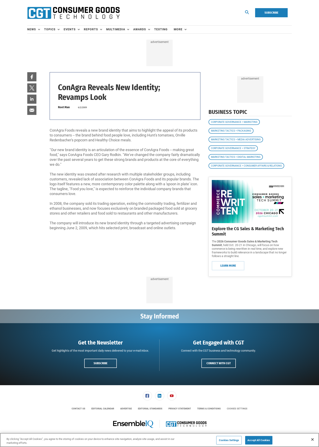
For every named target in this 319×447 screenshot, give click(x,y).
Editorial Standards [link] (150, 408)
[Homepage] (73, 13)
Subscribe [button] (100, 363)
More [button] (178, 29)
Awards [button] (139, 29)
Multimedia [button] (115, 29)
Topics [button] (50, 29)
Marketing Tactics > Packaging (231, 130)
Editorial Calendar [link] (102, 408)
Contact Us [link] (78, 408)
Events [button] (70, 29)
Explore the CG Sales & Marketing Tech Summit (248, 231)
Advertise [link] (126, 408)
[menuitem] (35, 29)
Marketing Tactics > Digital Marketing (235, 157)
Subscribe (271, 12)
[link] (31, 76)
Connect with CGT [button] (218, 363)
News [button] (31, 29)
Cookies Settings (237, 409)
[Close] (312, 439)
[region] (159, 440)
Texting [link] (161, 29)
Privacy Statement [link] (179, 408)
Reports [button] (91, 29)
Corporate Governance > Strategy (233, 148)
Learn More (228, 265)
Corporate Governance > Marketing (234, 122)
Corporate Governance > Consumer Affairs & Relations (246, 165)
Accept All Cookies (258, 440)
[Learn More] (250, 201)
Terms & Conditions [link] (209, 408)
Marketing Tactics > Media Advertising (236, 139)
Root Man (64, 107)
